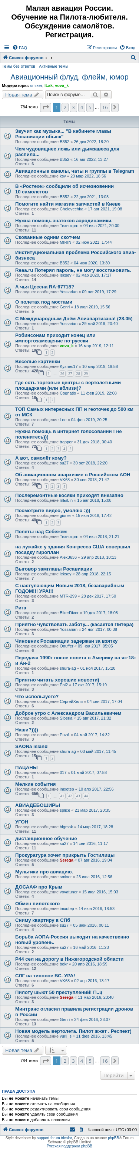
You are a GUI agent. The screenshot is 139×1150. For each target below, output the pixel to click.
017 (63, 772)
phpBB (113, 1138)
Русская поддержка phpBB (69, 1146)
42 (70, 796)
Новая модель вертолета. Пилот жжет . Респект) (73, 1031)
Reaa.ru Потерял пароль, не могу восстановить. (73, 270)
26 (62, 373)
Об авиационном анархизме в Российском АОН (72, 474)
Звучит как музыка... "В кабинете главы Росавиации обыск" (63, 133)
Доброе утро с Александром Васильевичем (68, 713)
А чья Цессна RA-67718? (44, 287)
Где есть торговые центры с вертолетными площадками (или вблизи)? (68, 385)
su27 (64, 463)
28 (78, 373)
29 (86, 373)
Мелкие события (35, 784)
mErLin (66, 500)
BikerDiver (69, 612)
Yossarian (68, 292)
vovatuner (68, 892)
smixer (36, 85)
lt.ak (48, 85)
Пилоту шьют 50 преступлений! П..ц (58, 992)
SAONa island (31, 746)
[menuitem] (19, 47)
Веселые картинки (37, 361)
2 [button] (65, 107)
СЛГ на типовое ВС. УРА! (45, 975)
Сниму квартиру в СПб (42, 920)
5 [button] (90, 107)
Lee (63, 419)
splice (65, 810)
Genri (65, 307)
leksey (65, 275)
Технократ (69, 225)
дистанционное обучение (46, 838)
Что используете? (37, 696)
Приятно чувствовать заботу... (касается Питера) (74, 624)
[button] (45, 107)
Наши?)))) (26, 730)
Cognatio (68, 393)
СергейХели (71, 701)
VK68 (65, 479)
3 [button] (73, 107)
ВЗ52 (64, 141)
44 (86, 796)
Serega (66, 860)
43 (78, 796)
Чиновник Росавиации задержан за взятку (66, 641)
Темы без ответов (18, 66)
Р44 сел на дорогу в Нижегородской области (69, 959)
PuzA (64, 735)
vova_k (62, 85)
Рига (20, 607)
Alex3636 (68, 557)
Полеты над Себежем (41, 531)
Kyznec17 (68, 366)
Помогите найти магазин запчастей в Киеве (67, 204)
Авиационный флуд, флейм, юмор (69, 77)
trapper (66, 442)
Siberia (66, 718)
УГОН (21, 822)
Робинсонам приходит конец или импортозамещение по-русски (55, 338)
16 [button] (105, 107)
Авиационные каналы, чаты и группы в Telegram (74, 171)
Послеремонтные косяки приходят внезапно (69, 495)
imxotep (67, 789)
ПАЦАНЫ (26, 767)
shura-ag (68, 668)
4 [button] (81, 107)
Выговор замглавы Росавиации (53, 569)
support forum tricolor (54, 1138)
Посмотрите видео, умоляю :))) (52, 510)
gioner (65, 515)
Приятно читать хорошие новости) (57, 680)
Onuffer (66, 646)
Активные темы (53, 66)
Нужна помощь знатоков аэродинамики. (64, 220)
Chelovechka (71, 209)
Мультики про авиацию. (44, 872)
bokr (63, 964)
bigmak (66, 827)
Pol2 (64, 685)
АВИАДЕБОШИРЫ (37, 805)
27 (70, 373)
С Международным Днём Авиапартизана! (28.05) (74, 318)
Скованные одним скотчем (47, 237)
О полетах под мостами (43, 302)
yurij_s (66, 1036)
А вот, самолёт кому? (41, 458)
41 (62, 796)
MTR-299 (68, 596)
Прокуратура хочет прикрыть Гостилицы (65, 855)
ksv (63, 176)
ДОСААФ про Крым (38, 887)
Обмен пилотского (37, 903)
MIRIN (65, 242)
